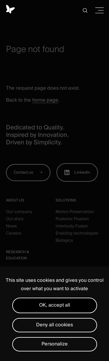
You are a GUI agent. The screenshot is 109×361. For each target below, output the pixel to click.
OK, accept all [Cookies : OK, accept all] (54, 305)
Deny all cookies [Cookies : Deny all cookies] (54, 325)
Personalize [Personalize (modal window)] (55, 344)
